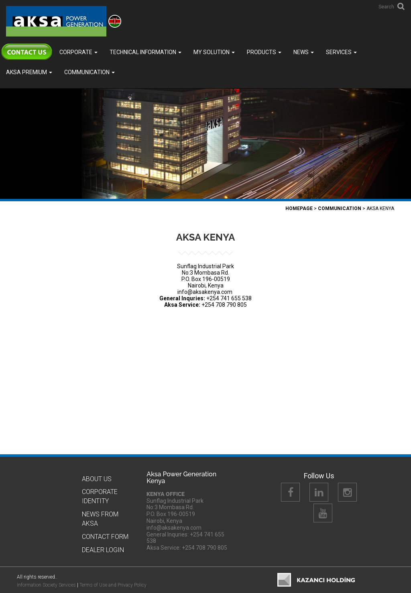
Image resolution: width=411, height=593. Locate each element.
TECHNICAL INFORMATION (145, 52)
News (303, 52)
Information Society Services (46, 585)
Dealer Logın (103, 550)
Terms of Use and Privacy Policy (112, 585)
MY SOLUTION (214, 52)
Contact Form (105, 536)
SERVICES (341, 52)
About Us (97, 479)
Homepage (299, 208)
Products (264, 52)
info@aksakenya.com (204, 292)
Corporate (78, 52)
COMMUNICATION (89, 72)
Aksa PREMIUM (29, 72)
